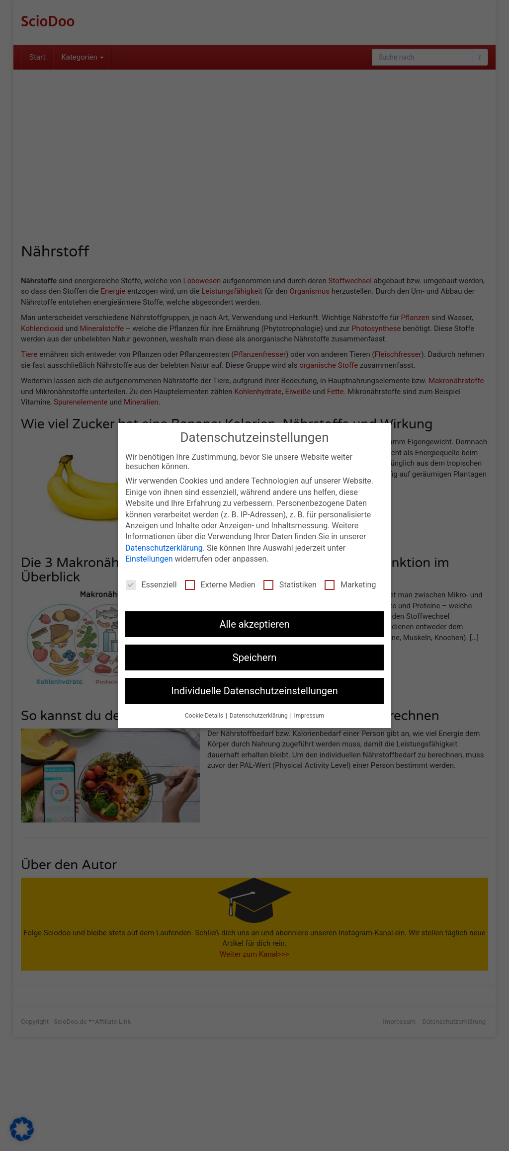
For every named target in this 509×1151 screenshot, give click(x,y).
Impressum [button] (309, 715)
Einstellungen (149, 558)
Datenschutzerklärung (164, 547)
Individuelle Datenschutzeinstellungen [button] (254, 690)
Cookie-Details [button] (205, 715)
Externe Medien (220, 584)
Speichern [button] (255, 657)
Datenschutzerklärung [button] (259, 715)
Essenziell (151, 584)
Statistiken (290, 584)
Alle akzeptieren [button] (254, 624)
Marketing (350, 584)
